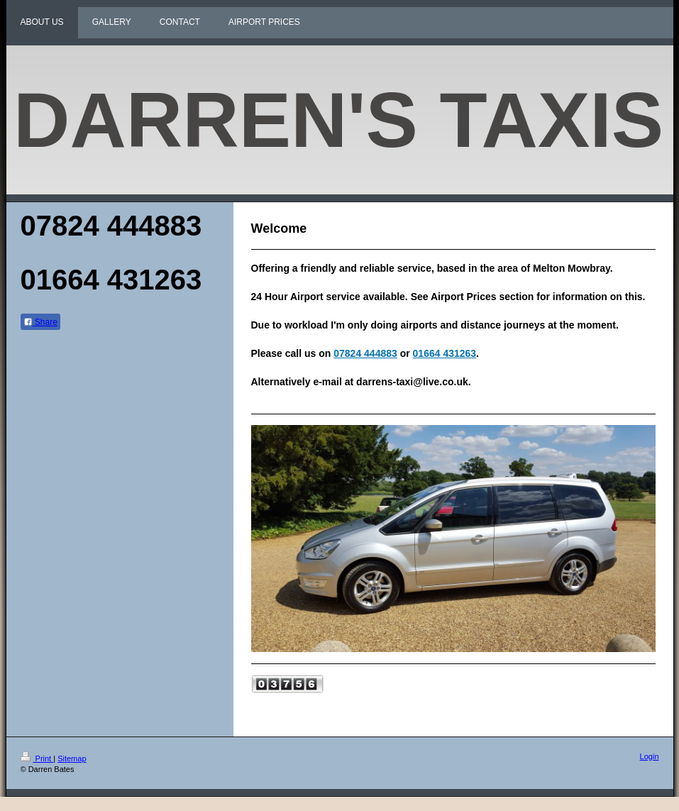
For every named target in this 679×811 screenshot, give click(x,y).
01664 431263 (445, 353)
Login (649, 756)
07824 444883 (365, 353)
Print (37, 758)
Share (40, 322)
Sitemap (71, 758)
